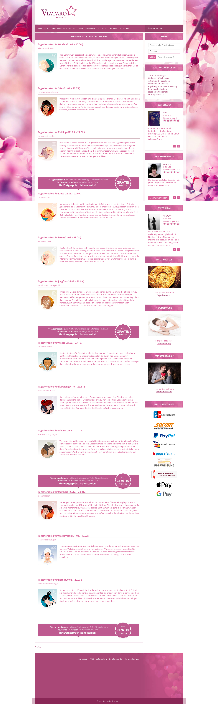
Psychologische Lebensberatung (162, 86)
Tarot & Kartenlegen (157, 75)
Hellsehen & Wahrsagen (159, 78)
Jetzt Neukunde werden (63, 28)
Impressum (83, 659)
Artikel (113, 28)
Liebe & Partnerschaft (158, 91)
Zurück (38, 647)
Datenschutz (101, 659)
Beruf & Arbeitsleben (157, 89)
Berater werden (87, 28)
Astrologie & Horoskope (159, 81)
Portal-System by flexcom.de (109, 701)
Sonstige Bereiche (156, 94)
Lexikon (102, 28)
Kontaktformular (132, 659)
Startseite (43, 28)
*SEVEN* (167, 215)
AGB (92, 659)
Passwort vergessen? (166, 57)
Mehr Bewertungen (158, 197)
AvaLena (167, 164)
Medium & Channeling (158, 83)
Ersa (165, 112)
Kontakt (124, 28)
